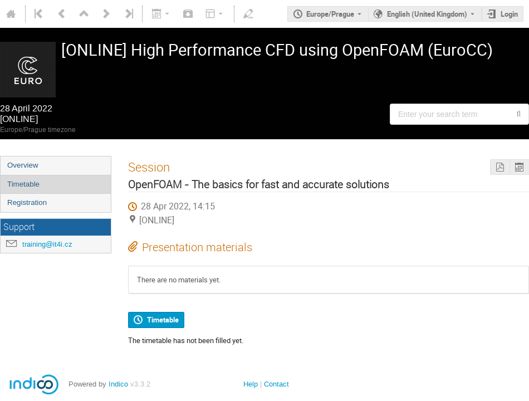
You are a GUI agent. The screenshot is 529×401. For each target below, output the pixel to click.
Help (250, 384)
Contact (276, 384)
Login (509, 14)
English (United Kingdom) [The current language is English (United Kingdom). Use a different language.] (427, 14)
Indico (118, 384)
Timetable (23, 184)
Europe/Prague (330, 14)
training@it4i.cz (47, 244)
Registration (27, 202)
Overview (22, 165)
